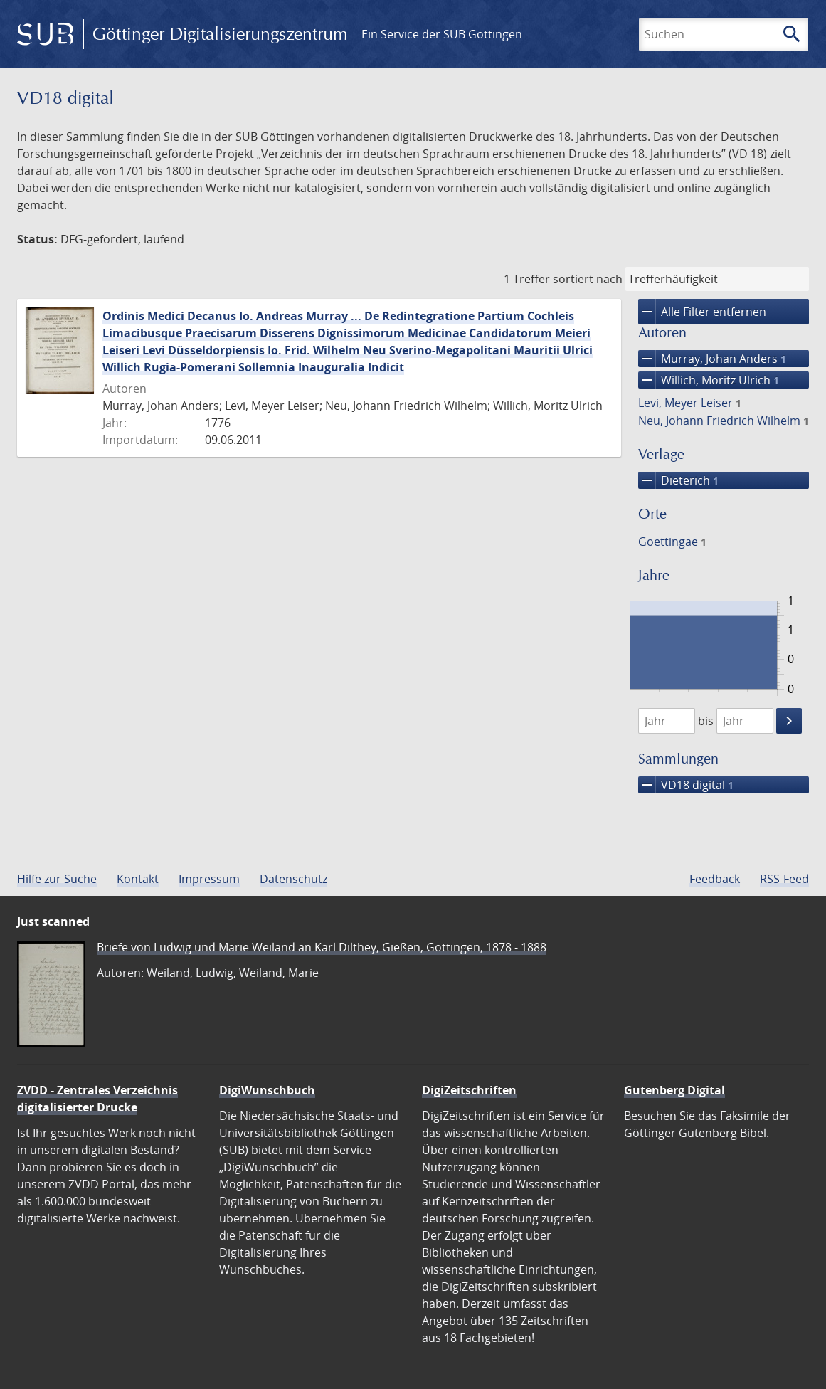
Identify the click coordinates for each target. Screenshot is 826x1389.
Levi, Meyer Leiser (689, 403)
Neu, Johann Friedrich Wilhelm (723, 420)
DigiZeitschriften (469, 1090)
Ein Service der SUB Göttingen (441, 34)
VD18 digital (686, 784)
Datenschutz (293, 879)
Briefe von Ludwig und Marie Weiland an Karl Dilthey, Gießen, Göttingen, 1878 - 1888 (321, 947)
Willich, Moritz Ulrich (708, 380)
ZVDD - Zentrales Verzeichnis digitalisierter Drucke (97, 1098)
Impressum (209, 879)
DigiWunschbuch (267, 1090)
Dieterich (678, 480)
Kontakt (138, 879)
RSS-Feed (784, 879)
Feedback (714, 879)
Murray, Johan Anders (712, 358)
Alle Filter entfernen (702, 311)
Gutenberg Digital (674, 1090)
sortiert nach (588, 279)
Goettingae (672, 541)
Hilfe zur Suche (57, 879)
